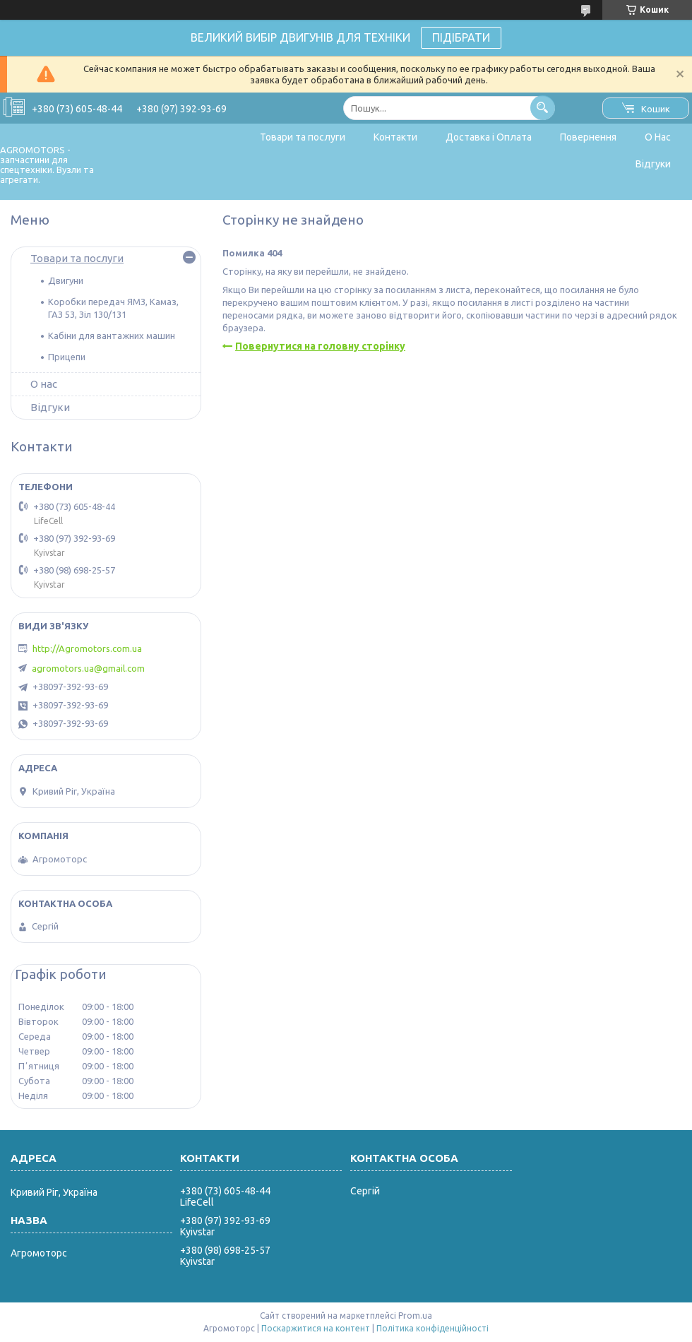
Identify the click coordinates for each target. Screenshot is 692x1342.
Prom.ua (415, 1315)
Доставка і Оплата (489, 137)
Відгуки (653, 164)
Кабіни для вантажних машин (111, 335)
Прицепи (66, 357)
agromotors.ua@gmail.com (88, 668)
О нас (43, 384)
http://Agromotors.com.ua (87, 648)
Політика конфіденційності (432, 1328)
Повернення (588, 137)
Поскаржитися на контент (315, 1328)
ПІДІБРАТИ (461, 37)
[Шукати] (542, 107)
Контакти (395, 137)
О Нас (658, 137)
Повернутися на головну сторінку (320, 346)
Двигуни (65, 280)
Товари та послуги (302, 137)
